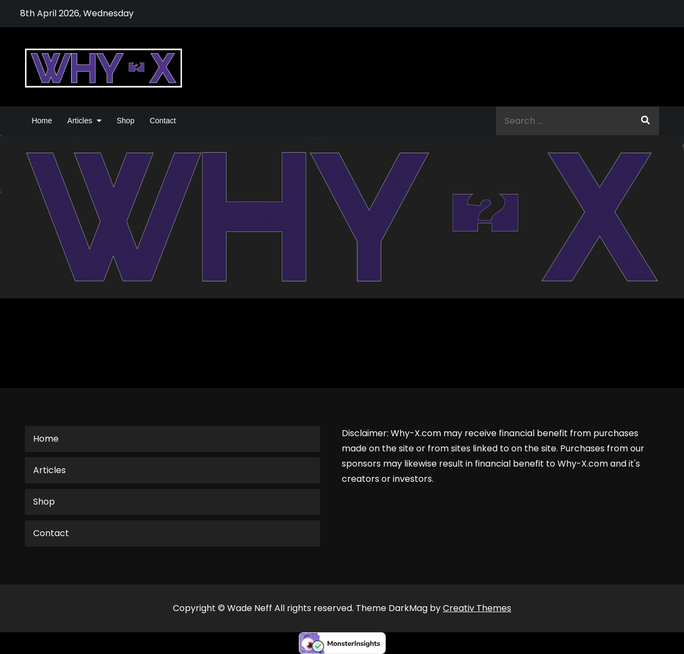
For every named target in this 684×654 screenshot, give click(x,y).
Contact (162, 120)
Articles (79, 120)
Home (42, 120)
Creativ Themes (477, 608)
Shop (126, 120)
